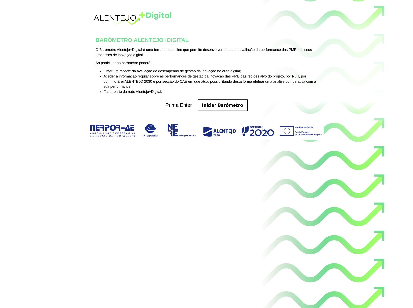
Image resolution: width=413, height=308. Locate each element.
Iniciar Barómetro (223, 105)
